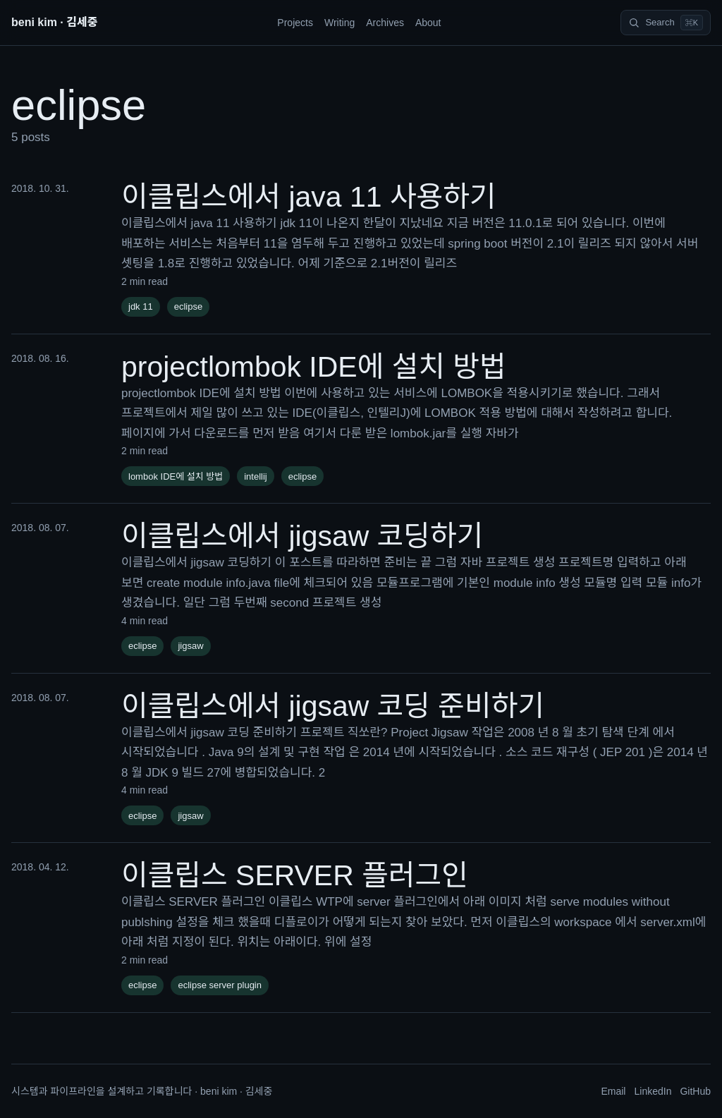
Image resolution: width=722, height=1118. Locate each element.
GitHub (695, 1091)
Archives (385, 22)
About (428, 22)
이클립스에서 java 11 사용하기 (308, 197)
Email (613, 1091)
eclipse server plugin (220, 985)
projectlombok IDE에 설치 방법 (313, 367)
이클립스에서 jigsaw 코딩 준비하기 (332, 706)
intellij (255, 476)
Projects (295, 22)
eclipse (188, 306)
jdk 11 (140, 306)
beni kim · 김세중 (54, 22)
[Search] (665, 22)
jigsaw (190, 645)
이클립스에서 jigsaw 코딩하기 (302, 536)
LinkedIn (652, 1091)
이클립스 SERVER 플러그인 (294, 875)
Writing (339, 22)
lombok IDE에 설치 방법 (175, 476)
